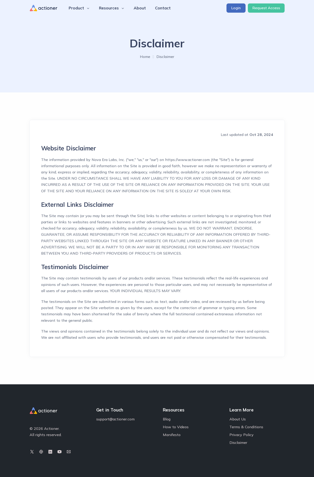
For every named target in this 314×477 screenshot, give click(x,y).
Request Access (266, 8)
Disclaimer (238, 442)
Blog (166, 419)
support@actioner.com (115, 419)
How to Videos (176, 427)
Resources (111, 8)
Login (236, 8)
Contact (163, 8)
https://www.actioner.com (187, 159)
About (140, 8)
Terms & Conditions (246, 427)
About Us (237, 419)
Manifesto (172, 434)
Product (79, 8)
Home (145, 56)
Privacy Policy (241, 434)
